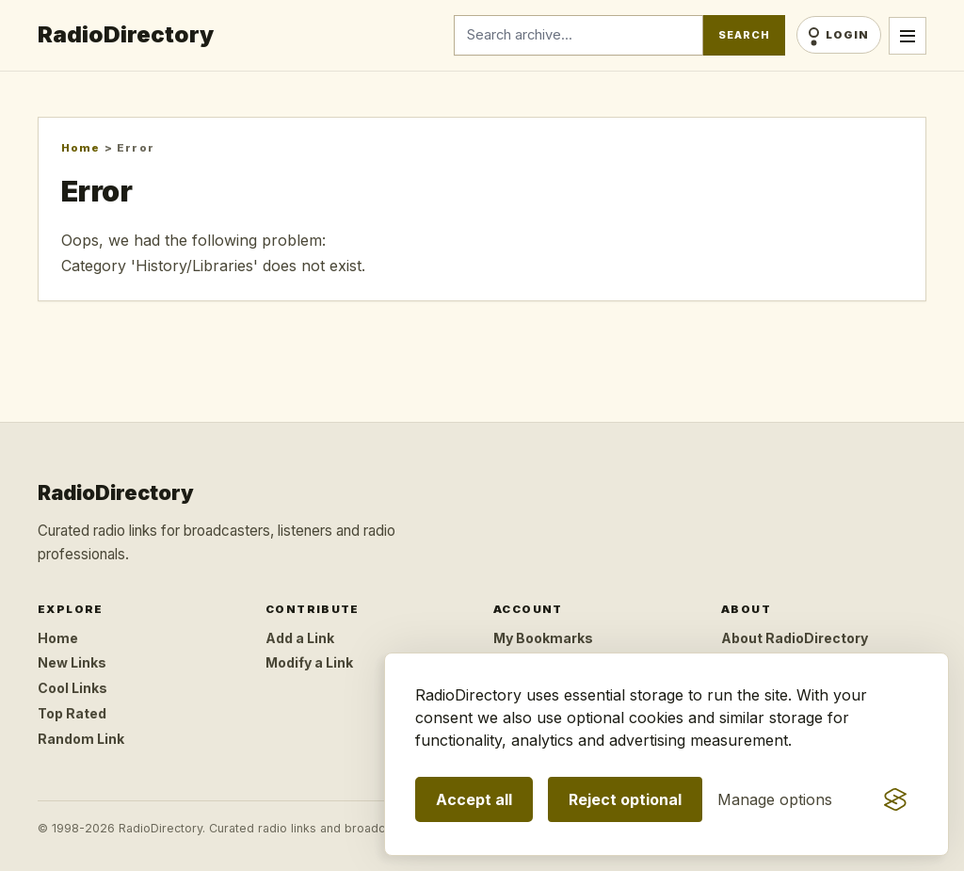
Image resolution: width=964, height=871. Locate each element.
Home (81, 147)
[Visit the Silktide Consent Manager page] (895, 799)
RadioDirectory (126, 34)
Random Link (81, 739)
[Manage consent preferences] (774, 799)
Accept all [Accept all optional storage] (474, 799)
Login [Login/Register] (847, 34)
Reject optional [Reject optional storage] (625, 799)
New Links (72, 662)
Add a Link (299, 638)
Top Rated (72, 713)
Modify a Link (309, 662)
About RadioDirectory (794, 638)
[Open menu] (907, 36)
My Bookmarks (543, 638)
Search (743, 34)
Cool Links (72, 688)
